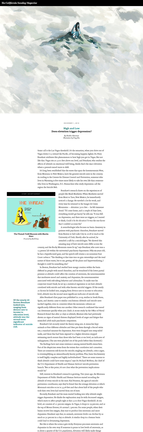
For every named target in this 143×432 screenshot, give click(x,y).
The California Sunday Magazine (19, 3)
